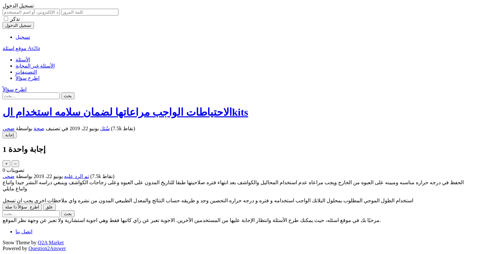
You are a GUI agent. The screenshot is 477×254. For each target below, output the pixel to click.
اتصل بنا (24, 231)
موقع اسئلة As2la (21, 48)
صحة (39, 128)
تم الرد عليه (76, 176)
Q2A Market (51, 242)
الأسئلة (23, 59)
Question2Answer (47, 248)
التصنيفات (26, 72)
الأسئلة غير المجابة (35, 66)
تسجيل (23, 37)
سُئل (105, 128)
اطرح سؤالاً (27, 78)
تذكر (15, 19)
